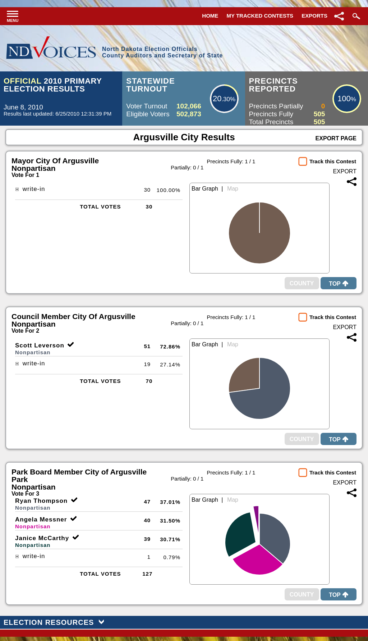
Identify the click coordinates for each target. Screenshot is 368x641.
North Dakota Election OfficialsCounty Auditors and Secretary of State (162, 52)
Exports (314, 16)
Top (338, 284)
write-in (30, 189)
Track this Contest (332, 161)
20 (217, 98)
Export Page (336, 138)
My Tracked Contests (260, 16)
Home (210, 16)
